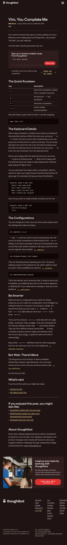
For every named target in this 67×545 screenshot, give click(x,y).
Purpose (50, 508)
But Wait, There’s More (23, 355)
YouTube (63, 508)
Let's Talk (38, 511)
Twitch (62, 511)
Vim (9, 26)
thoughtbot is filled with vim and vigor (25, 410)
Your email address (20, 59)
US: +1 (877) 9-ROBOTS (42, 529)
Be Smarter (15, 295)
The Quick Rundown (21, 81)
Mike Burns (12, 23)
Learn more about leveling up (48, 482)
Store (49, 518)
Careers (50, 505)
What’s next (16, 379)
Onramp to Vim (16, 389)
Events (49, 513)
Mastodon (63, 500)
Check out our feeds (46, 72)
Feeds (62, 513)
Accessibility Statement (55, 533)
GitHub (62, 505)
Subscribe (50, 63)
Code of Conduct (40, 533)
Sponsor (50, 516)
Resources (39, 508)
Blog (49, 511)
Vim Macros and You (18, 392)
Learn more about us (32, 446)
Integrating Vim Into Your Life (21, 420)
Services (38, 500)
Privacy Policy (39, 535)
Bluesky (62, 503)
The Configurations (21, 218)
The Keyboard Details (22, 129)
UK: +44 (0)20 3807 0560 (43, 531)
